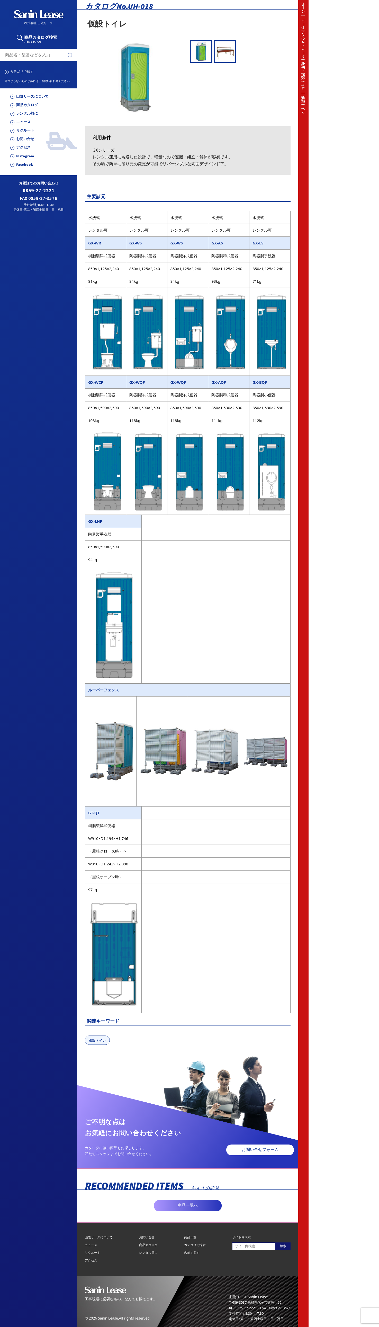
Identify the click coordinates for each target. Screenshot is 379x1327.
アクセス (23, 147)
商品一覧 (190, 1237)
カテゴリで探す (21, 71)
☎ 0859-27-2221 (243, 1307)
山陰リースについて (32, 96)
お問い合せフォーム (260, 1149)
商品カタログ (27, 105)
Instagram (25, 156)
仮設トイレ (97, 1040)
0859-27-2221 (39, 190)
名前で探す (192, 1252)
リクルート (25, 130)
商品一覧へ (187, 1205)
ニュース (23, 122)
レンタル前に (27, 113)
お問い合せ (25, 138)
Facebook (24, 164)
